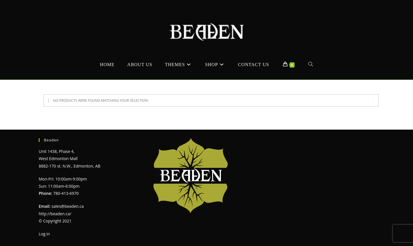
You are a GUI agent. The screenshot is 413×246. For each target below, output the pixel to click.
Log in (44, 234)
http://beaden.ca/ (55, 213)
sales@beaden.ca (68, 206)
